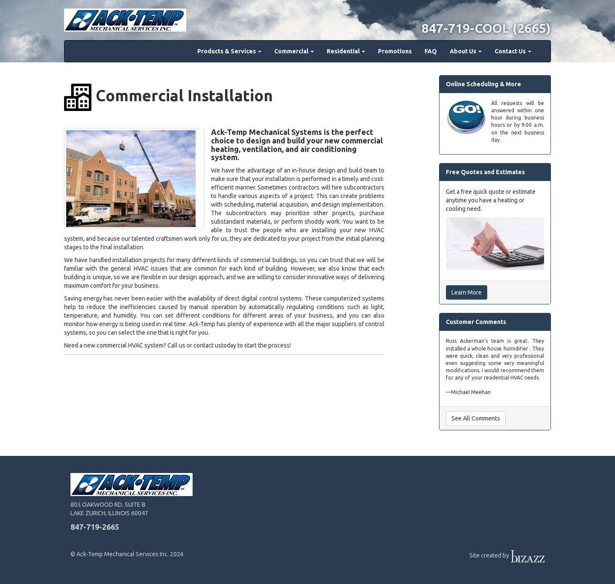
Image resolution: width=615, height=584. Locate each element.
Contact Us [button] (513, 51)
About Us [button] (466, 51)
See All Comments (475, 418)
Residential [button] (346, 51)
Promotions (395, 51)
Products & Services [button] (229, 51)
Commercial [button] (294, 51)
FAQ (431, 51)
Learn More (466, 292)
